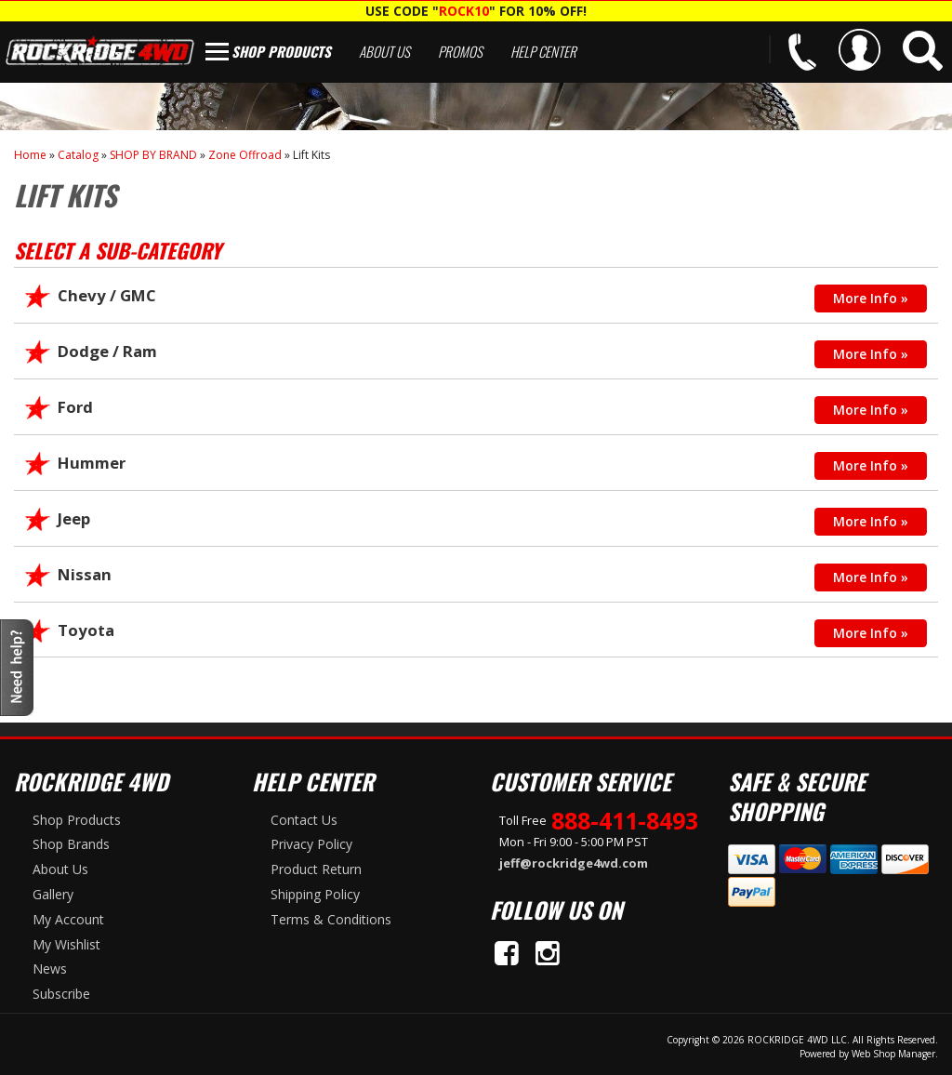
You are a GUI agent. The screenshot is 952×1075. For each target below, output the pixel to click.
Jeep (74, 518)
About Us (384, 51)
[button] (923, 51)
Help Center (543, 51)
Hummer (92, 462)
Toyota (86, 630)
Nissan (85, 574)
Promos (460, 51)
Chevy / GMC (107, 295)
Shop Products (281, 51)
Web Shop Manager (893, 1053)
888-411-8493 (624, 820)
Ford (75, 407)
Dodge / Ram (107, 351)
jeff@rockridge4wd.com (573, 863)
